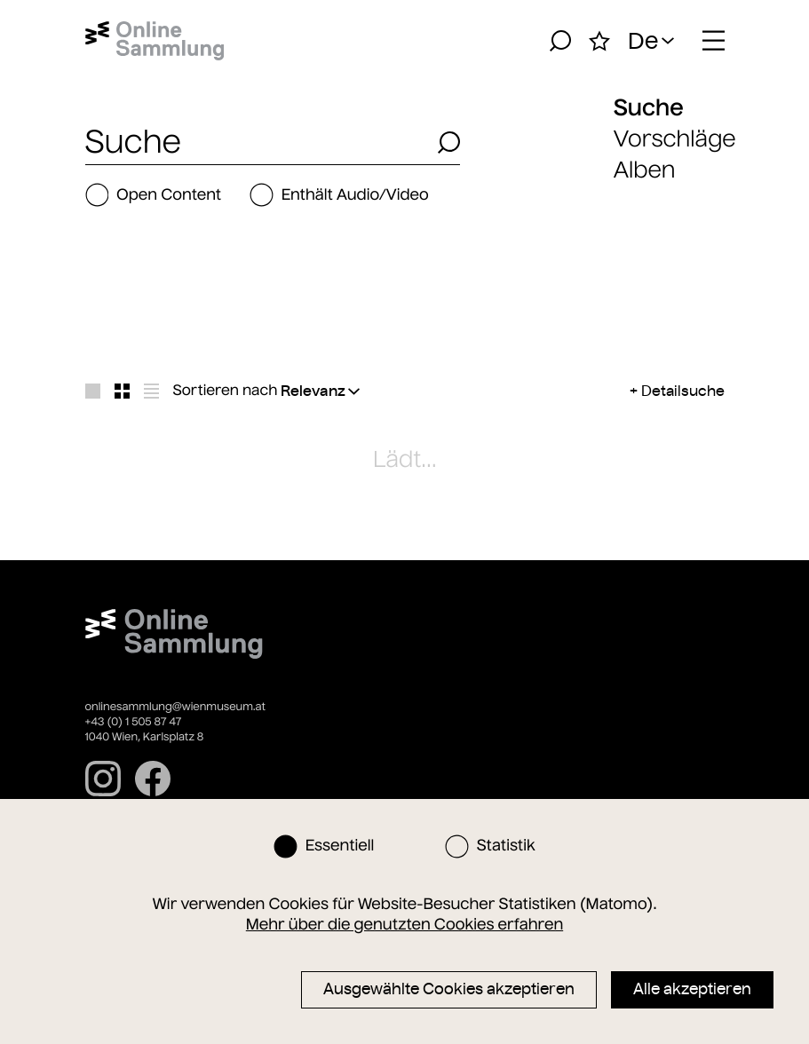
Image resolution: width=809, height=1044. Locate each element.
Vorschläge (675, 139)
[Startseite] (155, 40)
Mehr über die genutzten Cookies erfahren (404, 924)
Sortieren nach (225, 390)
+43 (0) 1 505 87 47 (133, 722)
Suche (649, 107)
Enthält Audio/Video (339, 195)
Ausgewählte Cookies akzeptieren (449, 989)
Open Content (153, 195)
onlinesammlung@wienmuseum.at (175, 707)
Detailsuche (683, 390)
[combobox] (256, 142)
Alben (645, 170)
